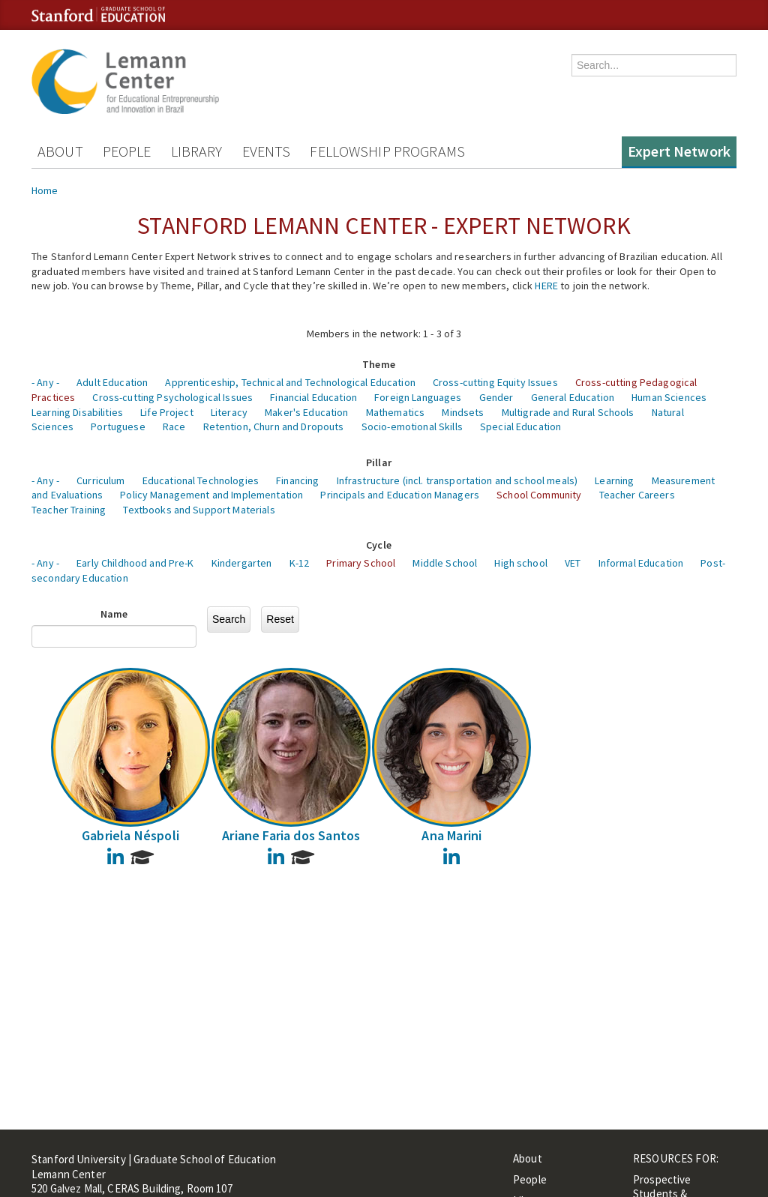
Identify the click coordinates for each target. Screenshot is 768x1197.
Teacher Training (69, 509)
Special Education (520, 426)
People (127, 151)
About (60, 151)
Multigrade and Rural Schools (568, 412)
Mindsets (463, 412)
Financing (297, 480)
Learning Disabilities (77, 412)
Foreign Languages (417, 397)
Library (197, 151)
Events (266, 151)
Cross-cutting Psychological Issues (172, 397)
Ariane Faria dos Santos (291, 835)
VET (572, 563)
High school (521, 563)
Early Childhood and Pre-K (135, 563)
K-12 (300, 563)
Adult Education (112, 382)
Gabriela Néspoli (130, 835)
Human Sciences (669, 397)
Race (174, 426)
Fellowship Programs (387, 151)
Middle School (444, 563)
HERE (546, 285)
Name (114, 614)
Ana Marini (452, 835)
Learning (614, 480)
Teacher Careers (637, 494)
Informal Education (641, 563)
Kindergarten (242, 563)
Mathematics (395, 412)
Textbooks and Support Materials (198, 509)
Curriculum (100, 480)
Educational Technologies (200, 480)
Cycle (379, 545)
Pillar (379, 462)
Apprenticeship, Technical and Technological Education (290, 382)
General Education (572, 397)
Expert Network (679, 151)
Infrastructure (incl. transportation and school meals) (457, 480)
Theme (378, 364)
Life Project (167, 412)
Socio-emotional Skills (412, 426)
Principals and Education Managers (399, 494)
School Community (538, 494)
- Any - (45, 382)
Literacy (229, 412)
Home (45, 190)
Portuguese (118, 426)
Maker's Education (306, 412)
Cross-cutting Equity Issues (495, 382)
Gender (496, 397)
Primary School (360, 563)
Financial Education (313, 397)
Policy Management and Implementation (211, 494)
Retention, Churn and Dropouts (273, 426)
